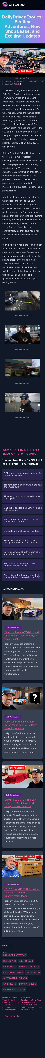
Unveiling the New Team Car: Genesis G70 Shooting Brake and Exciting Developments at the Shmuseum (31, 1005)
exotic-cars (26, 961)
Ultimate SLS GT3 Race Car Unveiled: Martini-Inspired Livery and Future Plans (20, 803)
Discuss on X (7, 945)
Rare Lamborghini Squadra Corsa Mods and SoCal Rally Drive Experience (20, 725)
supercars (9, 961)
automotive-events (15, 978)
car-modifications (14, 989)
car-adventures (13, 972)
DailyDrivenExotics (14, 955)
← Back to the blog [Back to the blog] (11, 1016)
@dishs (17, 84)
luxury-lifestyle (29, 966)
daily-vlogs (33, 972)
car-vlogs (9, 966)
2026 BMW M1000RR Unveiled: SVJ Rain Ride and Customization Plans (22, 892)
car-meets (9, 984)
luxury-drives (27, 984)
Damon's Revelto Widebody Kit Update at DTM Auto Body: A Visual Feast (21, 635)
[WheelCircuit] (14, 5)
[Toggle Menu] (41, 5)
